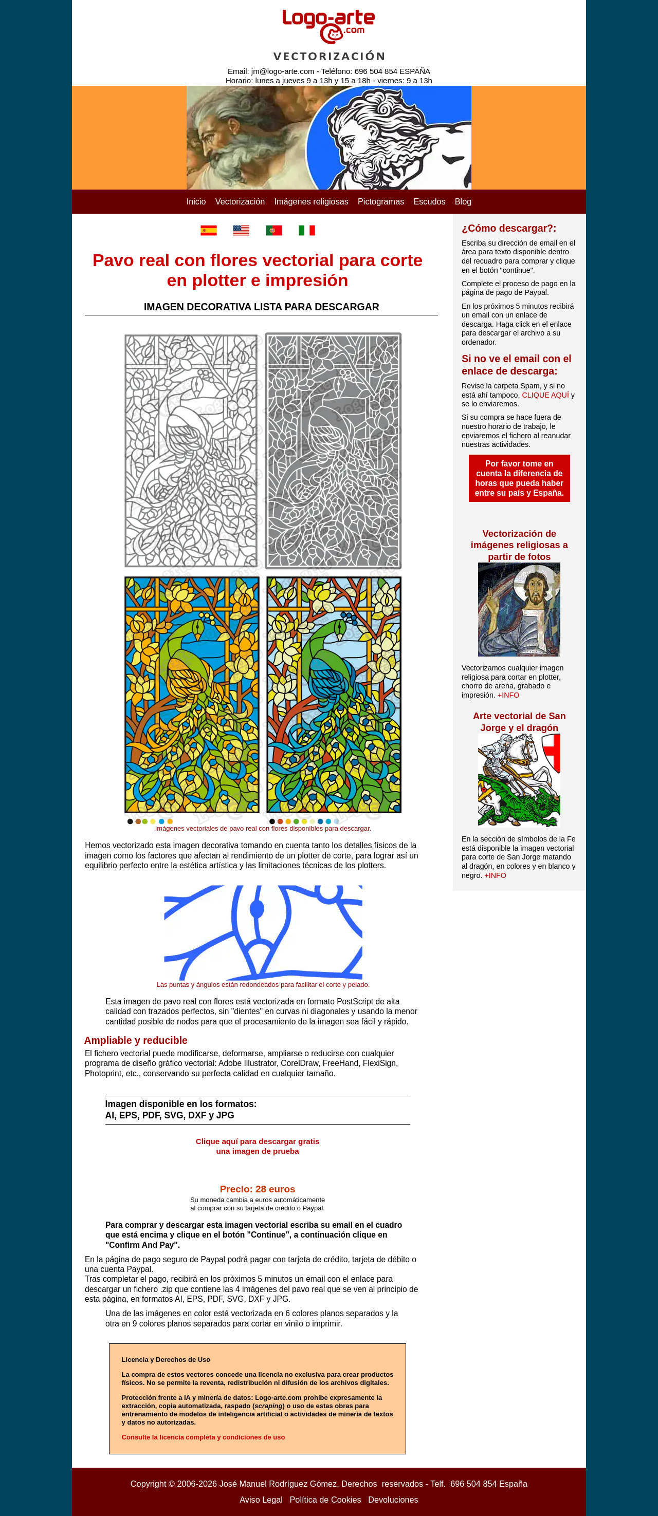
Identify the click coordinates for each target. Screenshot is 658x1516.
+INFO (509, 695)
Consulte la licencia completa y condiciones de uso (203, 1437)
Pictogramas (381, 201)
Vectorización (240, 201)
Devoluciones (393, 1499)
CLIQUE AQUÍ (545, 395)
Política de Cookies (325, 1499)
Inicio (196, 201)
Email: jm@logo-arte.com (271, 71)
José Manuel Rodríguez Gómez (278, 1483)
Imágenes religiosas (311, 201)
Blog (463, 201)
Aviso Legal (261, 1499)
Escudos (429, 201)
